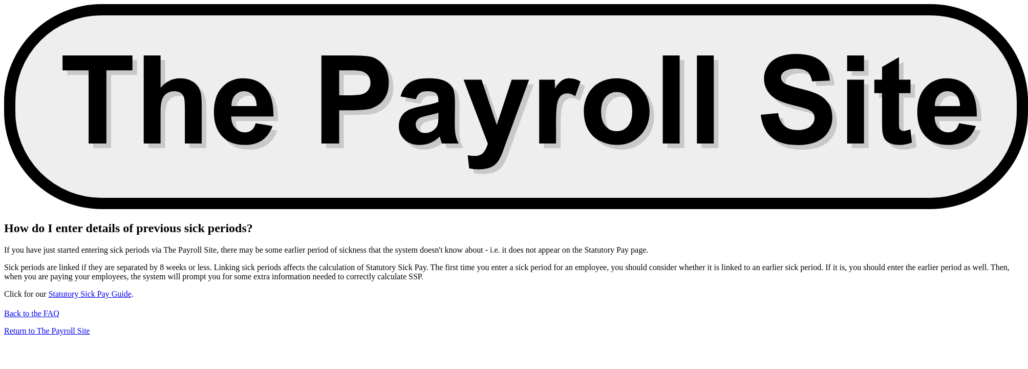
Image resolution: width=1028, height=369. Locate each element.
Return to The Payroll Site (47, 330)
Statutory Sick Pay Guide (90, 294)
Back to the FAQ (31, 313)
